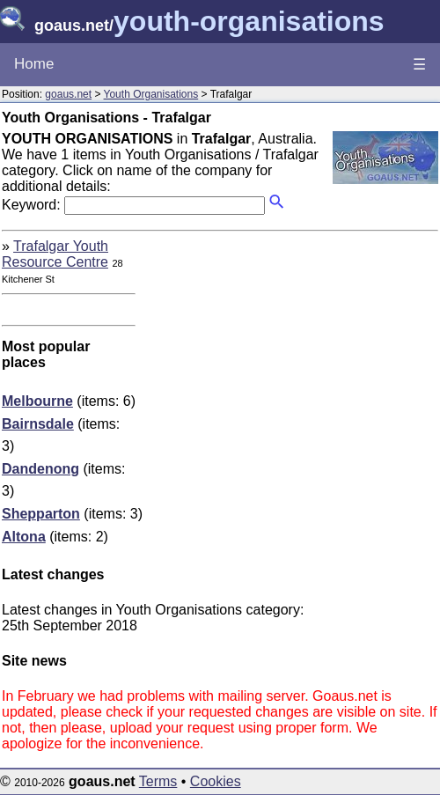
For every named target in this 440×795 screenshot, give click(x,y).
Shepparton (41, 513)
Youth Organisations (151, 94)
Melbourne (37, 401)
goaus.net (68, 94)
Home (34, 63)
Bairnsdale (38, 423)
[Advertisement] (290, 362)
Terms (158, 781)
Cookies (215, 781)
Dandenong (40, 468)
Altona (24, 536)
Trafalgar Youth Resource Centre (55, 254)
